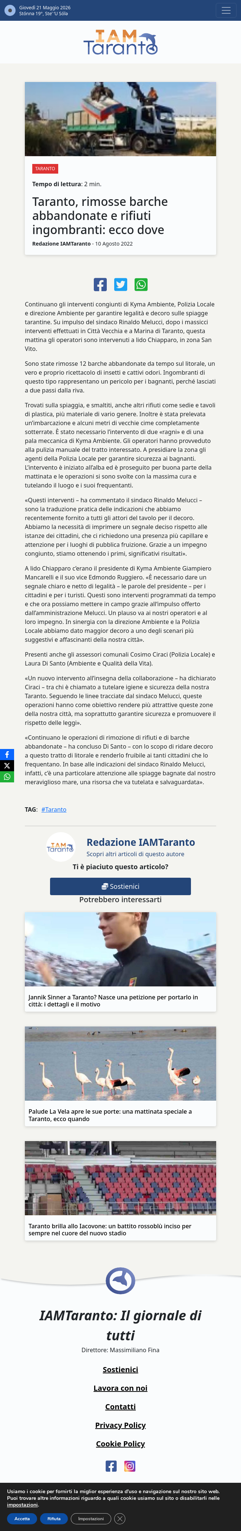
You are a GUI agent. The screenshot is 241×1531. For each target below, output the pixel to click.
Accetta (22, 1519)
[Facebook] (7, 754)
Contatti (120, 1407)
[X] (7, 765)
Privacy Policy (120, 1425)
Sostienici (120, 886)
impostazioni (22, 1505)
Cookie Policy (120, 1444)
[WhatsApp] (7, 776)
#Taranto (54, 809)
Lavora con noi (120, 1388)
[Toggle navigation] (226, 10)
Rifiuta (53, 1519)
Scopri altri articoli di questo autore (141, 846)
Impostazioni (91, 1519)
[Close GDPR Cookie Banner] (119, 1518)
